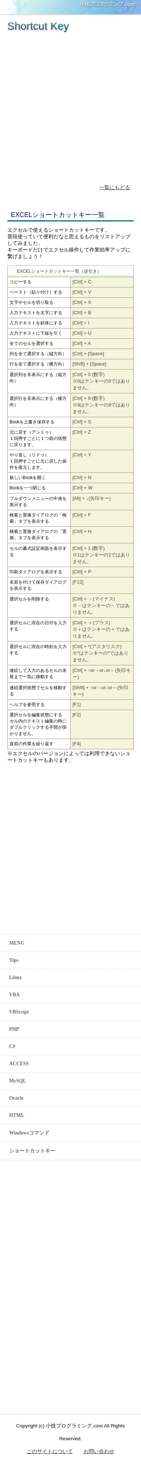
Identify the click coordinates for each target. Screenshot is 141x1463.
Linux (15, 977)
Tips (13, 960)
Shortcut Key (38, 26)
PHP (14, 1029)
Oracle (16, 1098)
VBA (14, 994)
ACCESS (19, 1063)
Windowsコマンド (29, 1133)
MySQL (17, 1081)
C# (12, 1046)
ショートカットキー (32, 1151)
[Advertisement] (68, 104)
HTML (16, 1115)
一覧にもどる (114, 187)
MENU (16, 943)
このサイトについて (50, 1451)
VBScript (19, 1012)
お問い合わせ (99, 1451)
